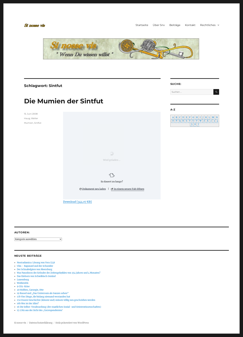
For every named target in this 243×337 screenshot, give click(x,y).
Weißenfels (22, 283)
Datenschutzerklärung (41, 322)
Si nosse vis (20, 322)
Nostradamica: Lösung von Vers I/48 (36, 262)
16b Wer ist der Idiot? (28, 303)
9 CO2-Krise (23, 286)
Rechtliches (208, 25)
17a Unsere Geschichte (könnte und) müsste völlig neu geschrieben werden (56, 300)
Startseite (142, 25)
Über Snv (159, 25)
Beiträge (174, 25)
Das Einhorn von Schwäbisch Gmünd (36, 276)
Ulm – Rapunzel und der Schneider (35, 266)
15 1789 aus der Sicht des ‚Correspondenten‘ (40, 310)
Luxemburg (23, 279)
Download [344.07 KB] (77, 201)
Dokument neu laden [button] (92, 188)
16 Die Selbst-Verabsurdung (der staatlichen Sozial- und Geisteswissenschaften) (59, 307)
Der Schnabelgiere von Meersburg (34, 269)
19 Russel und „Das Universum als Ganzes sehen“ (43, 293)
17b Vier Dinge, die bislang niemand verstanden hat (43, 296)
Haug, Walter (31, 118)
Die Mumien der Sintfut (63, 101)
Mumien (28, 123)
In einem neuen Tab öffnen (127, 188)
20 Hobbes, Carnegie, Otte (30, 289)
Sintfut (37, 123)
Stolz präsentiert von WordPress (72, 322)
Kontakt (190, 25)
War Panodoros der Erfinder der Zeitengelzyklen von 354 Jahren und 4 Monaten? (58, 272)
